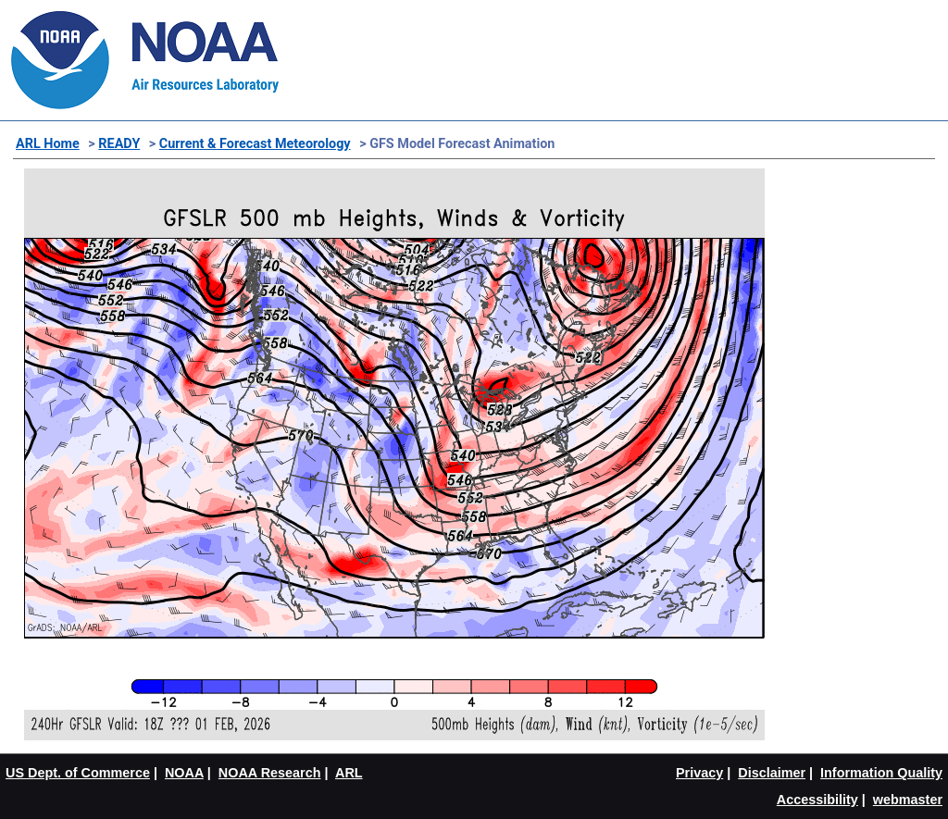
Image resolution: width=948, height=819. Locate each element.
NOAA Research (269, 772)
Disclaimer (771, 772)
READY (119, 144)
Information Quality (881, 772)
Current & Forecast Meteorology (255, 144)
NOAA (184, 772)
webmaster (907, 799)
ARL (349, 772)
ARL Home (48, 144)
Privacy (699, 772)
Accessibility (817, 799)
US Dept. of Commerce (78, 772)
